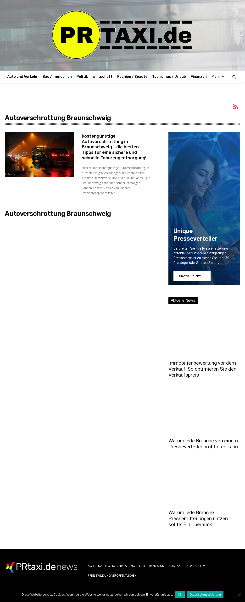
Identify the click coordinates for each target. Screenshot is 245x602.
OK (180, 594)
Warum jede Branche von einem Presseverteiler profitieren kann (203, 444)
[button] (234, 77)
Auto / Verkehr (14, 174)
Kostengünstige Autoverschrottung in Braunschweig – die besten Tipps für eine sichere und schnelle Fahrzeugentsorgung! (114, 146)
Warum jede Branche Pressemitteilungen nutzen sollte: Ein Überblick (198, 518)
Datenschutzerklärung (205, 594)
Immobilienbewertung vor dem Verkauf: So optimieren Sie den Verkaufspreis (202, 369)
